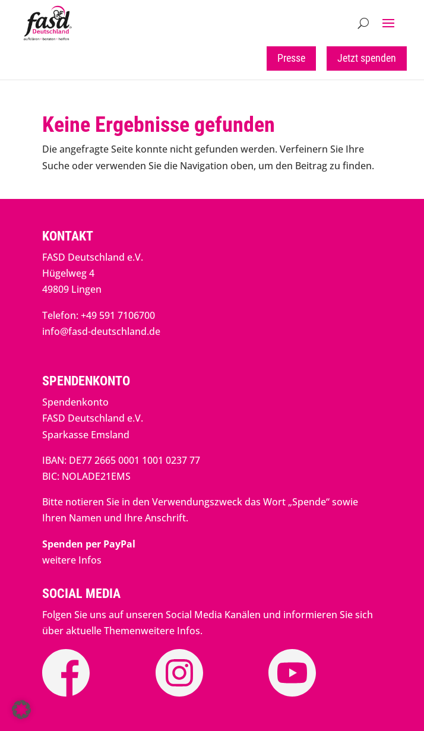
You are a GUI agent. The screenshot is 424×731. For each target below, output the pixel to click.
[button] (388, 23)
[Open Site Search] (363, 23)
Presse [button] (291, 58)
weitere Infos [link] (72, 560)
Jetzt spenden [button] (366, 58)
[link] (48, 37)
